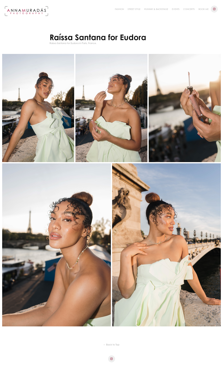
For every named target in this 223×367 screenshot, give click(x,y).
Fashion (119, 9)
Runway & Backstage (156, 9)
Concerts (189, 9)
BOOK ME (204, 9)
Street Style (134, 9)
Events (175, 9)
